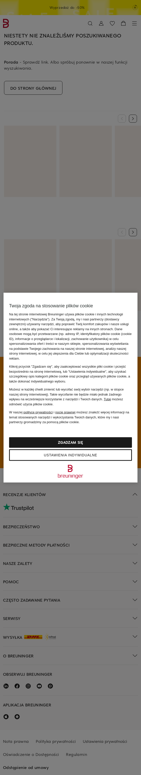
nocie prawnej (65, 412)
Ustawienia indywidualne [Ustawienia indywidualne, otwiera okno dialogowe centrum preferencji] (70, 455)
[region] (70, 387)
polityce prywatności (38, 412)
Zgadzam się (70, 442)
